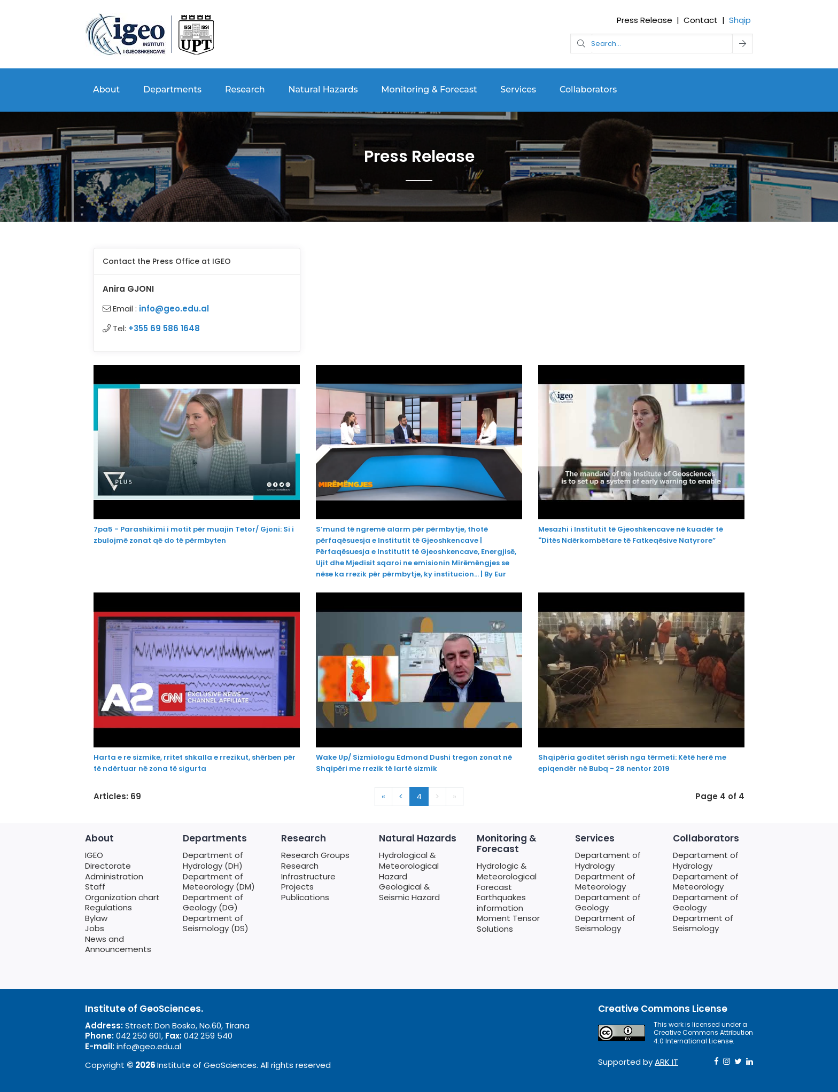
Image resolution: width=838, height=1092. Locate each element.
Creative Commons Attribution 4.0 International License (703, 1037)
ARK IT (666, 1061)
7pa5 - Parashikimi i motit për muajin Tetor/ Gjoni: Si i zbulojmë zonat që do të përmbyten (194, 534)
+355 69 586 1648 (164, 328)
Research (245, 89)
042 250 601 (138, 1035)
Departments (172, 89)
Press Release (644, 20)
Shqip (740, 20)
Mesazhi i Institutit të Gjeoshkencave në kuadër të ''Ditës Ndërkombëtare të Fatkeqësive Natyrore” (630, 534)
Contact (701, 20)
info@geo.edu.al (174, 308)
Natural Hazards (323, 89)
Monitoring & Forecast (429, 89)
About (106, 89)
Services (518, 89)
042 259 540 (208, 1035)
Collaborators (588, 89)
